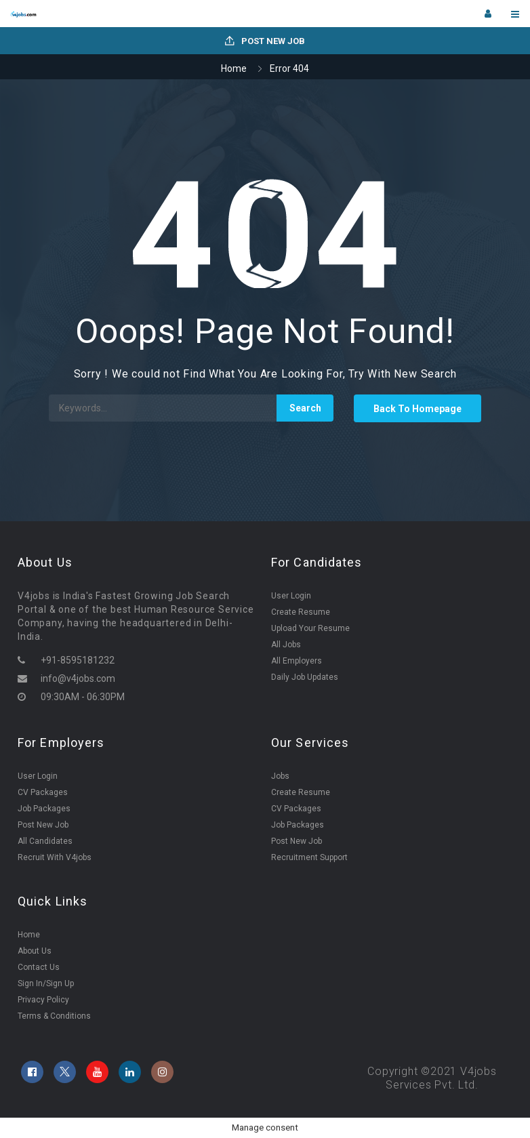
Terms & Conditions (54, 1016)
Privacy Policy (43, 999)
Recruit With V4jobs (54, 857)
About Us (35, 951)
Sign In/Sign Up (46, 983)
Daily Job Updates (304, 677)
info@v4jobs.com (78, 678)
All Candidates (45, 841)
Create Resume (300, 612)
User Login (291, 596)
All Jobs (286, 644)
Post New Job (265, 41)
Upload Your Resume (310, 628)
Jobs (280, 776)
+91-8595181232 (78, 660)
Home (234, 68)
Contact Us (39, 967)
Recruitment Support (309, 857)
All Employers (296, 661)
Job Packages (44, 808)
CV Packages (43, 792)
